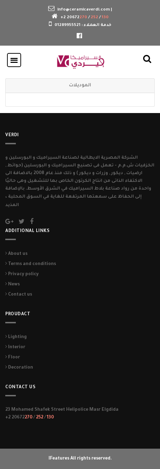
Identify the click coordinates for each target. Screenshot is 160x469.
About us (16, 254)
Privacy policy (22, 274)
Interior (15, 347)
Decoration (19, 367)
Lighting (16, 337)
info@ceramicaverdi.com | (84, 10)
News (12, 284)
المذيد (12, 205)
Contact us (18, 294)
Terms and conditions (30, 264)
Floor (12, 357)
